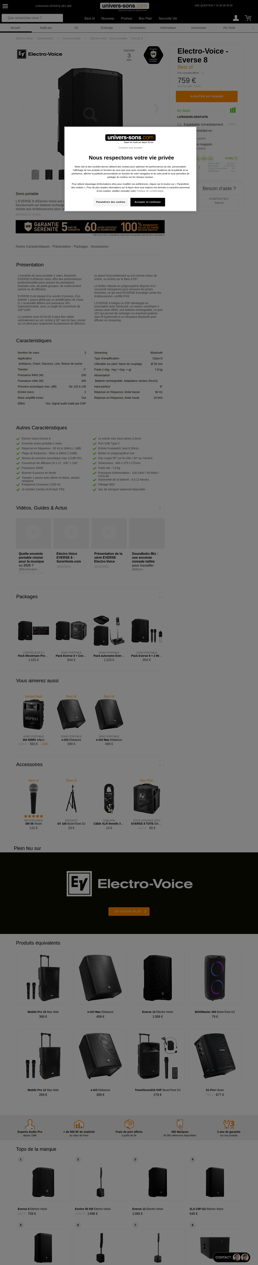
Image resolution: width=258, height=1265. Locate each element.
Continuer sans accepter (130, 147)
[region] (130, 169)
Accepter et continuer (148, 202)
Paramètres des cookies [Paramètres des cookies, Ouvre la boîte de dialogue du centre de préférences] (110, 202)
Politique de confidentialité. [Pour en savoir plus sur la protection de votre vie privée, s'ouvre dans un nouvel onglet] (150, 191)
